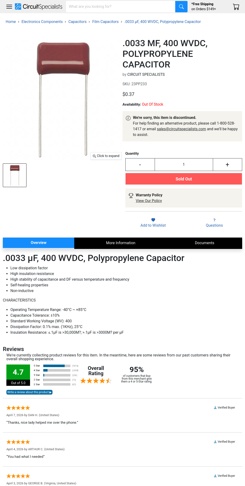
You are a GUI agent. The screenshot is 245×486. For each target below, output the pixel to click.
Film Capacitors (105, 21)
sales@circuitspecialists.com (181, 129)
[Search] (120, 6)
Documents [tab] (204, 243)
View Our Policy (149, 200)
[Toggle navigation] (9, 6)
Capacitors (77, 21)
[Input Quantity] (184, 164)
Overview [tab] (38, 242)
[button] (9, 6)
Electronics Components (42, 21)
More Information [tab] (120, 243)
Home (11, 21)
